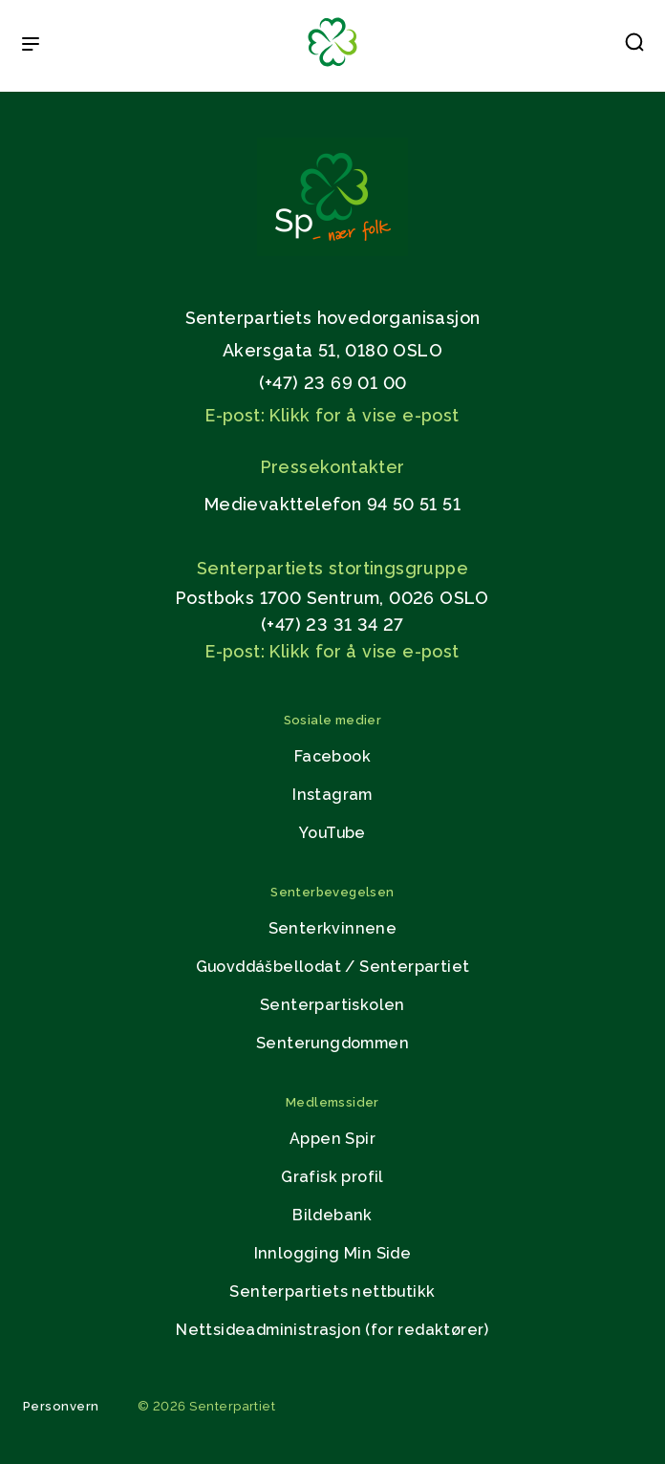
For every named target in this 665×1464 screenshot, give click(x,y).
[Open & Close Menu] (30, 45)
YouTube (332, 833)
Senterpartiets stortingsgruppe (332, 568)
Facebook (332, 756)
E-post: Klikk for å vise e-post (332, 415)
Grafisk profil (332, 1177)
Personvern (61, 1406)
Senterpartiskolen (332, 1005)
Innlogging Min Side (333, 1253)
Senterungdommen (332, 1043)
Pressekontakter (333, 467)
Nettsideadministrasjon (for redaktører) (332, 1330)
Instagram (332, 795)
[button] (634, 46)
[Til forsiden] (332, 67)
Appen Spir (332, 1139)
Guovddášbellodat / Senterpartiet (333, 967)
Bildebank (332, 1215)
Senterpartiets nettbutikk (332, 1291)
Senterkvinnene (332, 928)
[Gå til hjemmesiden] (332, 251)
